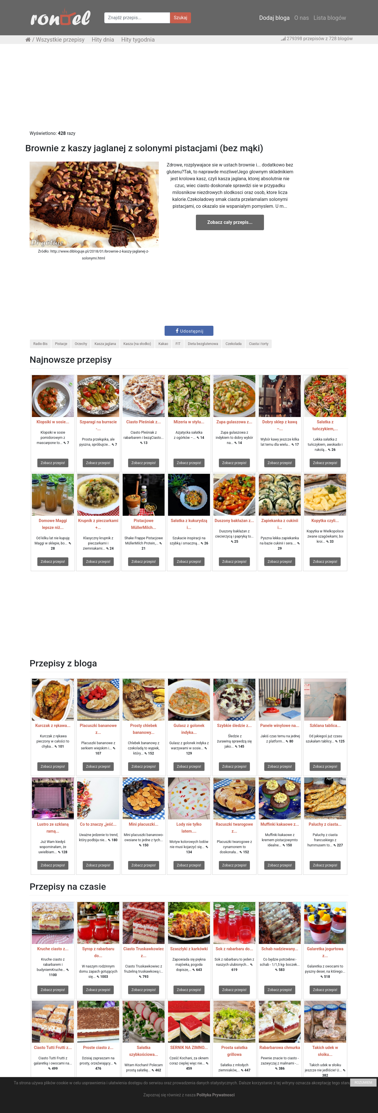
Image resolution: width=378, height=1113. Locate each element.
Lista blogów (329, 17)
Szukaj (180, 17)
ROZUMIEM (363, 1083)
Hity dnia (103, 39)
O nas (301, 17)
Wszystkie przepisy (60, 39)
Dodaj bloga (274, 17)
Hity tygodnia (138, 39)
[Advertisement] (189, 90)
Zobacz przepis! (53, 463)
